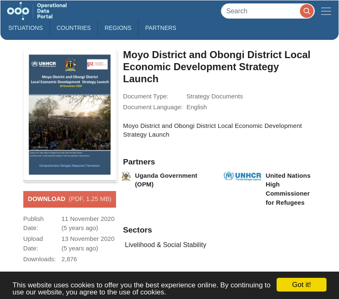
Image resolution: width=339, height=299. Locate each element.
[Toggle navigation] (326, 11)
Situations (25, 28)
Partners (160, 28)
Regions (117, 28)
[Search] (268, 11)
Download (69, 199)
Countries (74, 28)
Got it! (301, 285)
